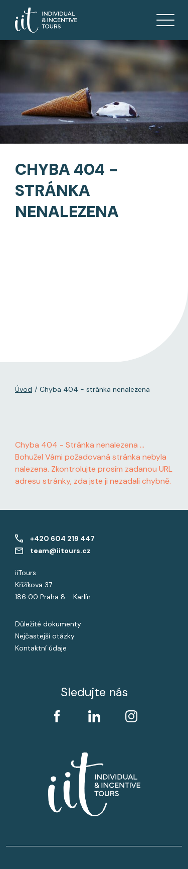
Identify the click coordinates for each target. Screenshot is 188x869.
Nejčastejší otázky (45, 635)
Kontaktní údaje (41, 648)
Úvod (23, 389)
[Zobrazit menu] (165, 20)
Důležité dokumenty (48, 623)
